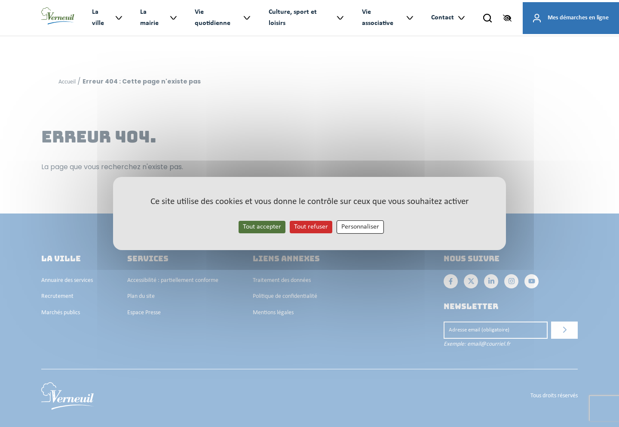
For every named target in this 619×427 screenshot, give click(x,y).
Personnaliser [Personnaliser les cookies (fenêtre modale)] (360, 226)
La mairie (149, 18)
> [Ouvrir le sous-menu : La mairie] (172, 18)
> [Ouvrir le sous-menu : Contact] (461, 18)
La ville (98, 18)
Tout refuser (311, 226)
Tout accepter (262, 226)
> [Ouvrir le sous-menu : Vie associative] (409, 18)
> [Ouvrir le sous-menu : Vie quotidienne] (246, 18)
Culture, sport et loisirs (293, 18)
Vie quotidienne (212, 18)
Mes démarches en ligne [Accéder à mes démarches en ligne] (578, 18)
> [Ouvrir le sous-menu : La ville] (118, 18)
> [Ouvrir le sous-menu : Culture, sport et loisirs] (340, 18)
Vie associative (377, 18)
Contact (442, 17)
